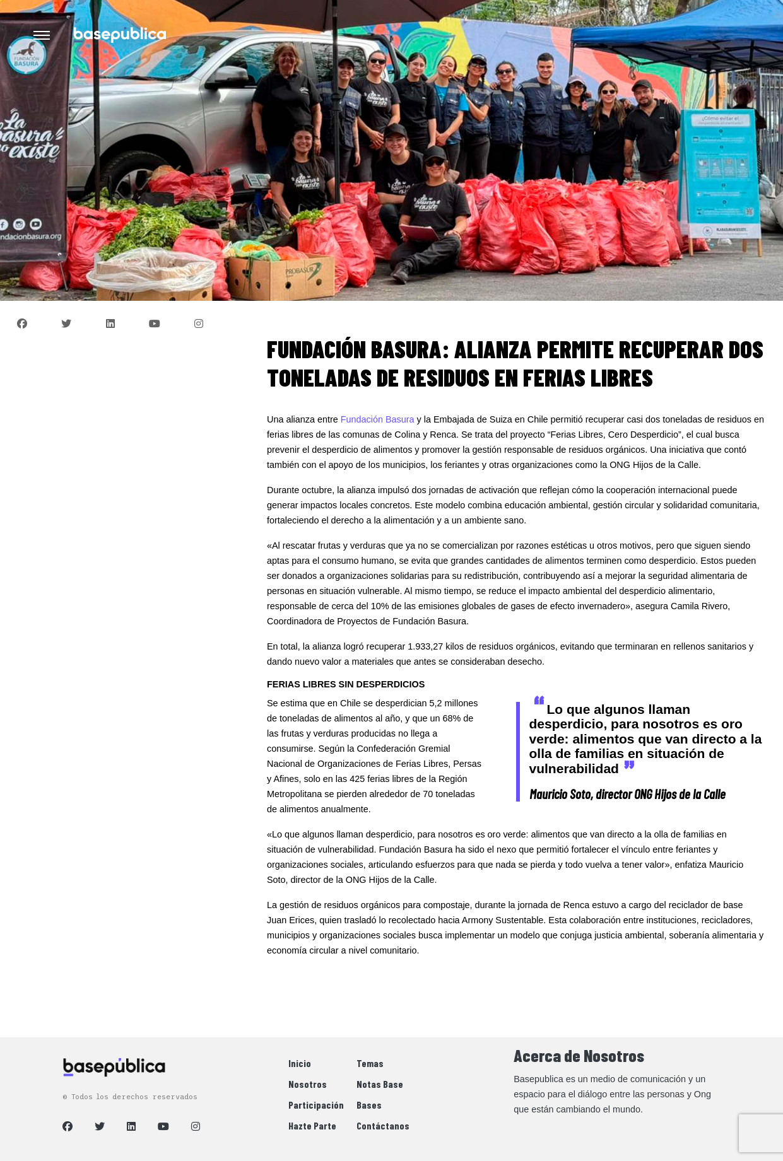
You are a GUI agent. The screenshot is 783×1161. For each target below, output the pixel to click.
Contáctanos (382, 1125)
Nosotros (307, 1083)
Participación (316, 1104)
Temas (370, 1063)
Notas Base (379, 1083)
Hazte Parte (312, 1125)
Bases (369, 1104)
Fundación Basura (378, 419)
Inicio (299, 1063)
